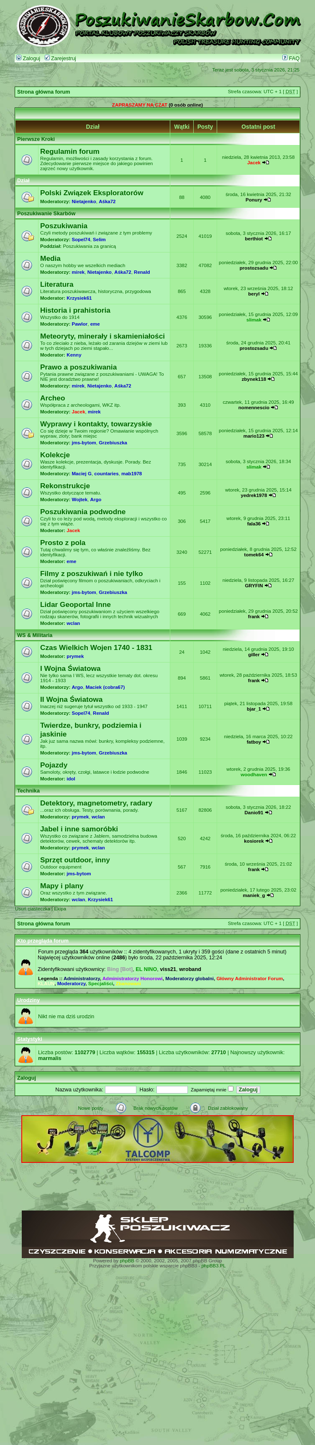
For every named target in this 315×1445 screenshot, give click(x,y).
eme (95, 323)
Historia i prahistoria (75, 310)
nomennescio (253, 407)
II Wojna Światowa (71, 699)
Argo (95, 499)
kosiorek (254, 841)
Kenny (74, 354)
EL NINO (146, 969)
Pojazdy (53, 765)
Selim (99, 239)
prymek (75, 656)
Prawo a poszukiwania (78, 367)
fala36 (254, 523)
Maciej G (82, 473)
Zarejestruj (60, 58)
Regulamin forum (70, 151)
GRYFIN (254, 585)
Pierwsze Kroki (36, 139)
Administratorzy (82, 978)
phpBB (127, 1260)
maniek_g (254, 895)
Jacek (254, 162)
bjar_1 (254, 708)
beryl (254, 293)
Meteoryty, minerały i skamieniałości (102, 336)
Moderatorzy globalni (189, 978)
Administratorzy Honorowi (132, 978)
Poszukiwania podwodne (82, 511)
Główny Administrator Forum (249, 978)
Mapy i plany (62, 886)
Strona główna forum (43, 92)
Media (50, 258)
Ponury (254, 199)
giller (254, 654)
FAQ (291, 58)
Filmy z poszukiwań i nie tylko (91, 573)
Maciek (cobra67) (105, 687)
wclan (73, 623)
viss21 (168, 969)
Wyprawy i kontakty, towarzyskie (96, 424)
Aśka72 (107, 201)
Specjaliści (100, 983)
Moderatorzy (71, 983)
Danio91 (254, 812)
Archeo (52, 398)
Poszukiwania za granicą (89, 246)
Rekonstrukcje (65, 486)
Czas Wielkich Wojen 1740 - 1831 (96, 647)
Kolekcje (55, 455)
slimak (253, 319)
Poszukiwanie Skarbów (46, 214)
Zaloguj (28, 58)
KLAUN (46, 983)
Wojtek (80, 499)
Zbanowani (128, 983)
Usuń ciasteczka (32, 908)
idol (71, 778)
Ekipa (60, 908)
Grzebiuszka (113, 442)
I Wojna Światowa (70, 668)
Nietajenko (84, 201)
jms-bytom (84, 442)
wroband (190, 969)
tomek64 (254, 554)
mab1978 (131, 473)
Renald (142, 272)
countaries (106, 473)
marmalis (49, 1058)
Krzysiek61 (79, 298)
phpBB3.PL (213, 1265)
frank (254, 616)
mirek (78, 272)
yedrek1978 (254, 495)
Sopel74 (81, 239)
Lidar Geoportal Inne (75, 604)
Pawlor (80, 323)
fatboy (254, 741)
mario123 (254, 435)
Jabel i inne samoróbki (79, 829)
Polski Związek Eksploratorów (91, 193)
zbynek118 (254, 379)
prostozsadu (254, 267)
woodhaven (254, 774)
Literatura (57, 284)
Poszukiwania (63, 226)
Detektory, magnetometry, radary (96, 803)
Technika (28, 791)
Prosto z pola (62, 542)
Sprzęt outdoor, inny (75, 860)
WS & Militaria (34, 635)
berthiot (254, 238)
